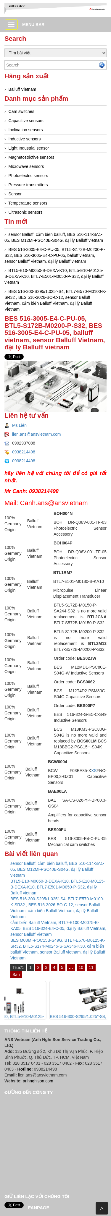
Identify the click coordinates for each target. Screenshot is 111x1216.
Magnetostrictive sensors (31, 157)
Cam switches (21, 111)
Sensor (15, 194)
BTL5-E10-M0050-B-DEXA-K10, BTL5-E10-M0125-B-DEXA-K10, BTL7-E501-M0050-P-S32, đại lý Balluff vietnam (54, 276)
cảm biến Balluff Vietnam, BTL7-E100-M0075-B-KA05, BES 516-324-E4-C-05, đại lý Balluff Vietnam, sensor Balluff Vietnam (58, 928)
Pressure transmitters (28, 184)
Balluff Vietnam (22, 89)
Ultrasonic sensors (26, 212)
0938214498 (23, 452)
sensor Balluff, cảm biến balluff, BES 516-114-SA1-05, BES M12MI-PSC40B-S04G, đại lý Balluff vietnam (57, 869)
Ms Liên (19, 425)
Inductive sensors (25, 139)
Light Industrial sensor (29, 148)
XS (94, 770)
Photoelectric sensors (28, 175)
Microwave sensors (26, 166)
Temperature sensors (27, 203)
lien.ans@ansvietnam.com (36, 434)
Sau (16, 974)
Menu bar (33, 24)
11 (91, 967)
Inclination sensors (26, 129)
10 (81, 967)
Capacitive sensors (26, 120)
